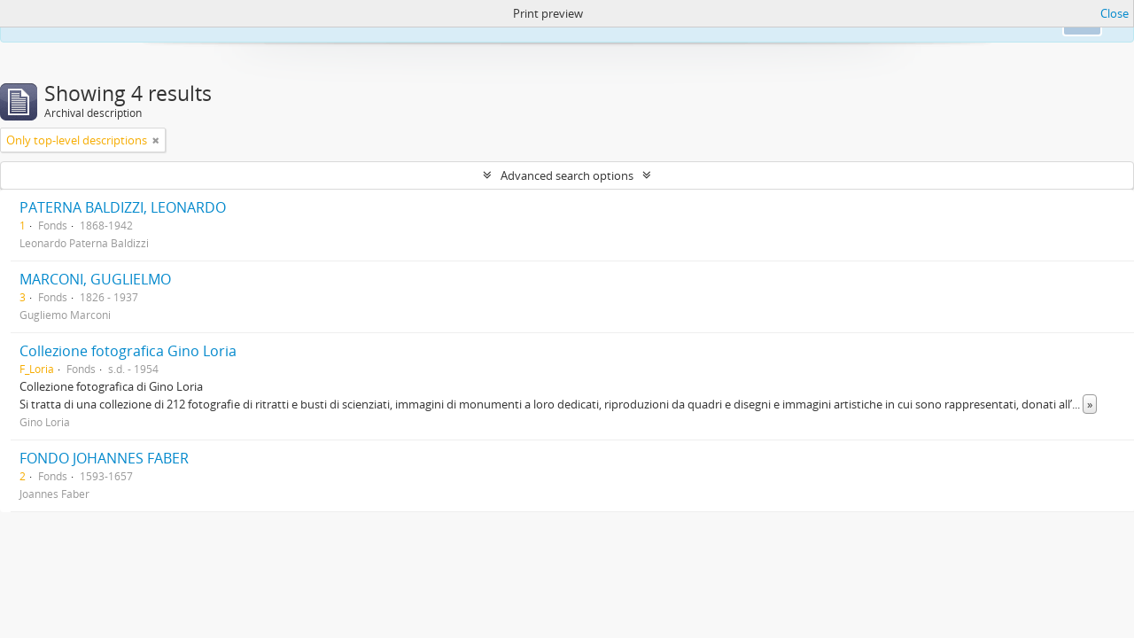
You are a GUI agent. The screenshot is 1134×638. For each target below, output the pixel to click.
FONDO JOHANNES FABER (104, 458)
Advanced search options (567, 175)
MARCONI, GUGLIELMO (95, 279)
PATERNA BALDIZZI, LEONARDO (122, 207)
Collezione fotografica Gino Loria (128, 351)
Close (1114, 13)
